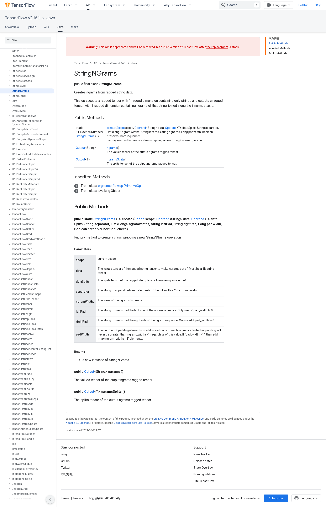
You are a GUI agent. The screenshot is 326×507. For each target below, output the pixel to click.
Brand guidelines (204, 474)
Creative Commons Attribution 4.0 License (178, 418)
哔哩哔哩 (67, 474)
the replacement (217, 47)
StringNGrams (85, 136)
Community (142, 5)
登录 (318, 5)
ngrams (112, 147)
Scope (120, 127)
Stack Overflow (204, 467)
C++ (46, 27)
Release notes (203, 461)
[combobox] (240, 5)
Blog (64, 454)
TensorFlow (81, 63)
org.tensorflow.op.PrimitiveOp (119, 186)
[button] (27, 70)
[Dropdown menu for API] (95, 5)
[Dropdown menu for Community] (155, 5)
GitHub (303, 5)
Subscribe (276, 498)
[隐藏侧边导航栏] (50, 499)
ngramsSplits (115, 159)
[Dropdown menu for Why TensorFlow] (191, 5)
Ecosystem (112, 5)
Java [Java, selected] (60, 27)
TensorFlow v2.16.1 (22, 18)
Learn (68, 5)
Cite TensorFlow (204, 481)
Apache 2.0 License (77, 422)
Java (50, 18)
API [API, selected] (88, 5)
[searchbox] (28, 40)
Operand (140, 127)
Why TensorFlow (175, 5)
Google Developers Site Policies (133, 422)
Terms (65, 498)
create (111, 127)
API (96, 63)
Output (80, 147)
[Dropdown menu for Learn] (77, 5)
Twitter (65, 467)
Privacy (78, 498)
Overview (12, 27)
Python (31, 27)
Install (52, 5)
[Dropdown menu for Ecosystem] (125, 5)
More (74, 27)
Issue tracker (202, 454)
